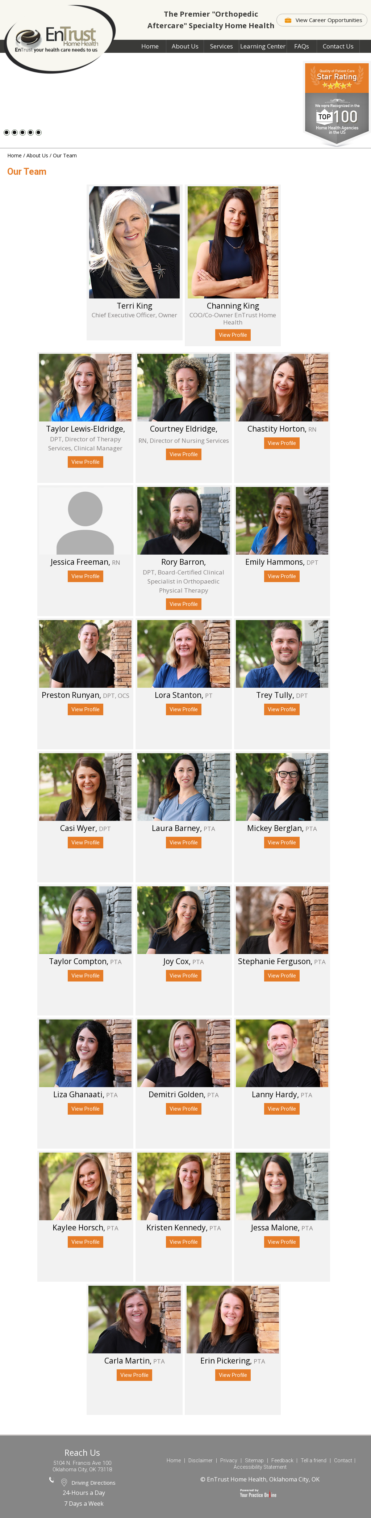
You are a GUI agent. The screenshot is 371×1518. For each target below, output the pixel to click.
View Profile (232, 335)
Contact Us (338, 46)
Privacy (228, 1460)
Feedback (282, 1460)
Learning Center (262, 46)
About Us (185, 46)
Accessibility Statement (260, 1467)
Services (221, 46)
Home (150, 46)
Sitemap (254, 1460)
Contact (343, 1460)
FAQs (301, 46)
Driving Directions (93, 1482)
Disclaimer (200, 1460)
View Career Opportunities (329, 20)
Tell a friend (313, 1460)
